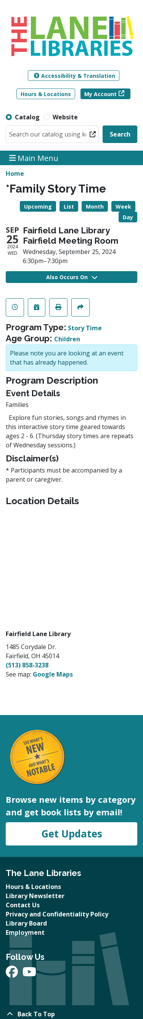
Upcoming (38, 206)
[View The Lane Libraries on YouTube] (29, 974)
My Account (100, 94)
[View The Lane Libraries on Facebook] (12, 974)
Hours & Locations (46, 94)
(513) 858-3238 (27, 665)
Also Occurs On (71, 277)
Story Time (85, 328)
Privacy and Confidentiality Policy (57, 914)
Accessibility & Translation (74, 75)
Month (95, 206)
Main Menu (34, 158)
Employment (25, 932)
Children (67, 339)
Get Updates (71, 834)
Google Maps (53, 674)
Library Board (26, 923)
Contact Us (23, 905)
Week (123, 206)
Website (65, 117)
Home (15, 173)
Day (128, 217)
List (69, 206)
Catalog (27, 117)
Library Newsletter (35, 896)
